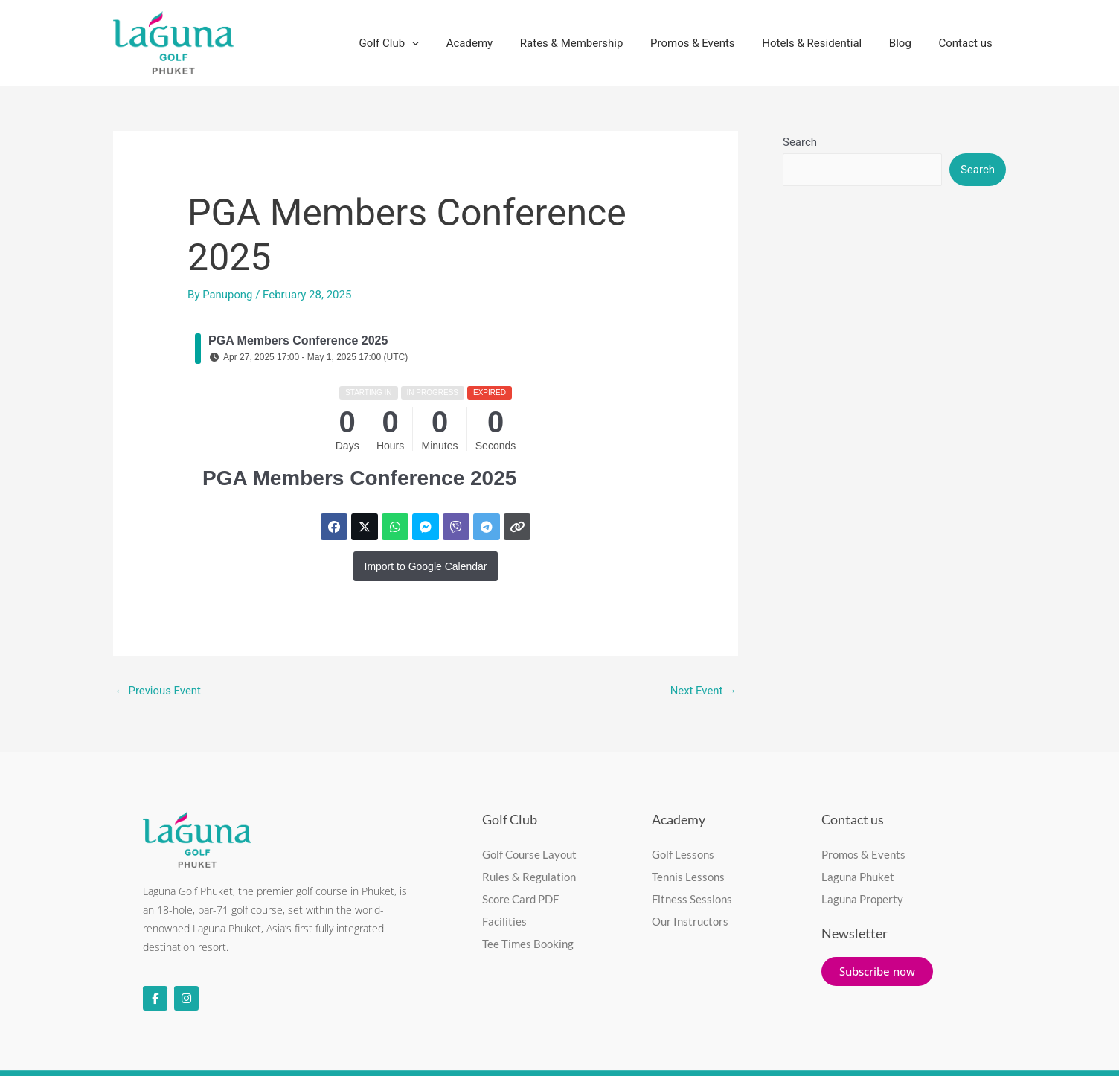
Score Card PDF (520, 899)
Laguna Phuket (857, 876)
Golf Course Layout (529, 854)
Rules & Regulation (529, 876)
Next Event (703, 690)
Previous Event (158, 690)
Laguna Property (862, 899)
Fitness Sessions (692, 899)
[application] (444, 43)
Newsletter (854, 933)
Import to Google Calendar (426, 566)
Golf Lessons (683, 854)
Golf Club (421, 43)
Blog (908, 43)
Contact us (968, 43)
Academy (496, 43)
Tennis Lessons (688, 876)
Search (800, 142)
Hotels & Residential (824, 43)
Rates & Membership (594, 43)
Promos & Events (709, 43)
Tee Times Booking (528, 943)
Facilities (504, 921)
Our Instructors (690, 921)
